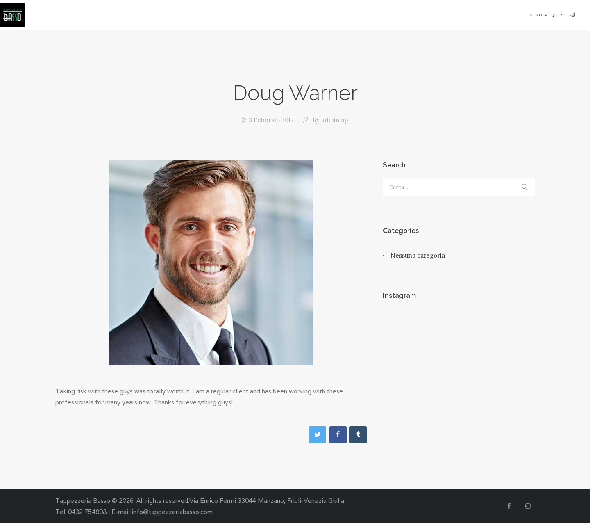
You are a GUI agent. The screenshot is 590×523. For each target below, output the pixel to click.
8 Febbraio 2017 (270, 120)
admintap (330, 120)
